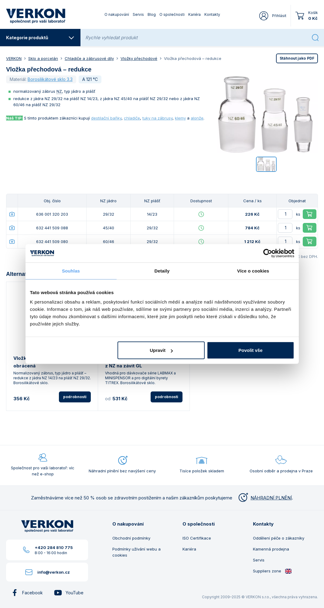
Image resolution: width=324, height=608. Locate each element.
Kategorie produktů (40, 38)
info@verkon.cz (53, 572)
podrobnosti (75, 396)
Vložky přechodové (139, 58)
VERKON (14, 58)
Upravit (161, 350)
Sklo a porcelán (43, 58)
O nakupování (116, 14)
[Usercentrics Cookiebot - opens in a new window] (267, 253)
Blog (152, 14)
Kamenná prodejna (271, 549)
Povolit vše (250, 350)
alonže (197, 118)
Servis (138, 14)
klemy (180, 118)
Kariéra (194, 14)
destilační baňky (106, 118)
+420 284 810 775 (54, 547)
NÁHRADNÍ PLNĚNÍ (264, 498)
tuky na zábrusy (157, 118)
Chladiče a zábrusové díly (89, 58)
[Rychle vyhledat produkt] (196, 37)
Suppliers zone (272, 571)
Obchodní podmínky (131, 538)
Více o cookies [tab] (253, 270)
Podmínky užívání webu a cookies (136, 552)
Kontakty (212, 14)
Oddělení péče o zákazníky (278, 538)
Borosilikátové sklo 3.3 (50, 79)
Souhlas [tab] (71, 270)
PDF (297, 58)
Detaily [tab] (162, 270)
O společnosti (172, 14)
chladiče (132, 118)
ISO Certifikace (196, 538)
